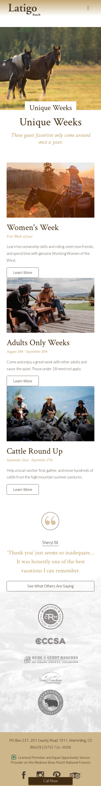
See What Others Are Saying (50, 586)
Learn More (22, 272)
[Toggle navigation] (88, 8)
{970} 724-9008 (57, 747)
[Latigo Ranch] (24, 10)
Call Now (50, 780)
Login (5, 780)
